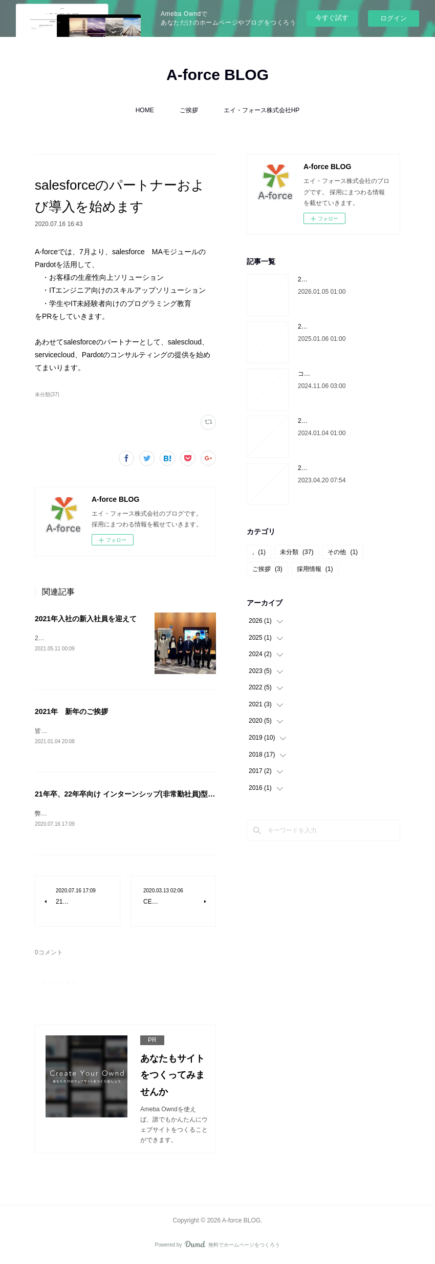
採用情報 (315, 569)
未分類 (296, 552)
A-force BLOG (217, 74)
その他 (343, 552)
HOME (145, 110)
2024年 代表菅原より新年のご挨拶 (348, 420)
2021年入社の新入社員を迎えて (86, 619)
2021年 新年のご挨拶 (71, 711)
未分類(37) (47, 394)
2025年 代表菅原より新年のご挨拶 (348, 326)
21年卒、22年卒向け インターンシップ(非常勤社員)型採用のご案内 (143, 795)
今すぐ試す (332, 18)
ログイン (393, 18)
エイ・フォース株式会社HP (262, 110)
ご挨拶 (189, 110)
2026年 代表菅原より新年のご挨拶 (348, 279)
